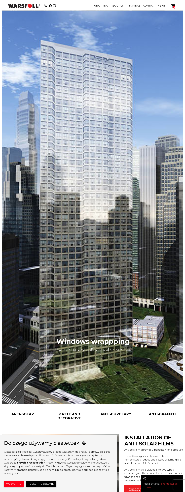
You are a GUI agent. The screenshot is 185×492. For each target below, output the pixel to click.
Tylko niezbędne (41, 483)
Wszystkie (13, 483)
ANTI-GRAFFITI (162, 414)
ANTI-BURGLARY (116, 414)
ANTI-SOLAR (22, 414)
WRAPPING (100, 5)
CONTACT (149, 5)
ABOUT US (117, 5)
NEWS (162, 5)
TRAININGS (133, 5)
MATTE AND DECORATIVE (69, 416)
